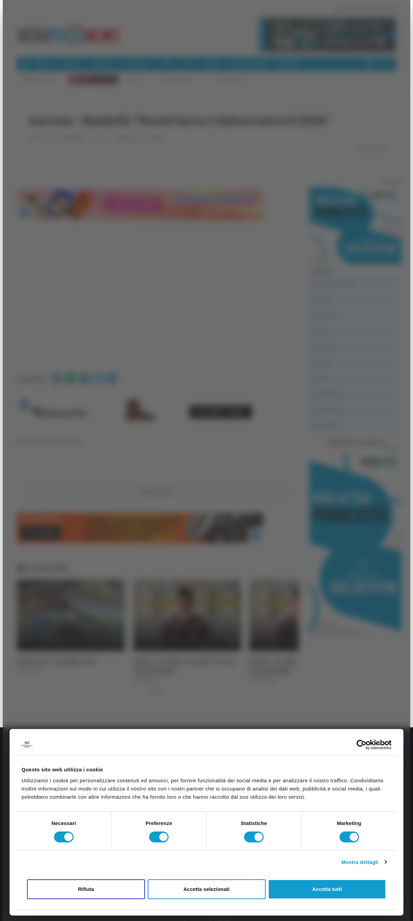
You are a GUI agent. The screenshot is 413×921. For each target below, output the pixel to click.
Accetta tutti (327, 889)
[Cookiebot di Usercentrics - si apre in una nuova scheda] (361, 745)
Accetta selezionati (206, 889)
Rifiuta (86, 889)
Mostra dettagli (359, 862)
